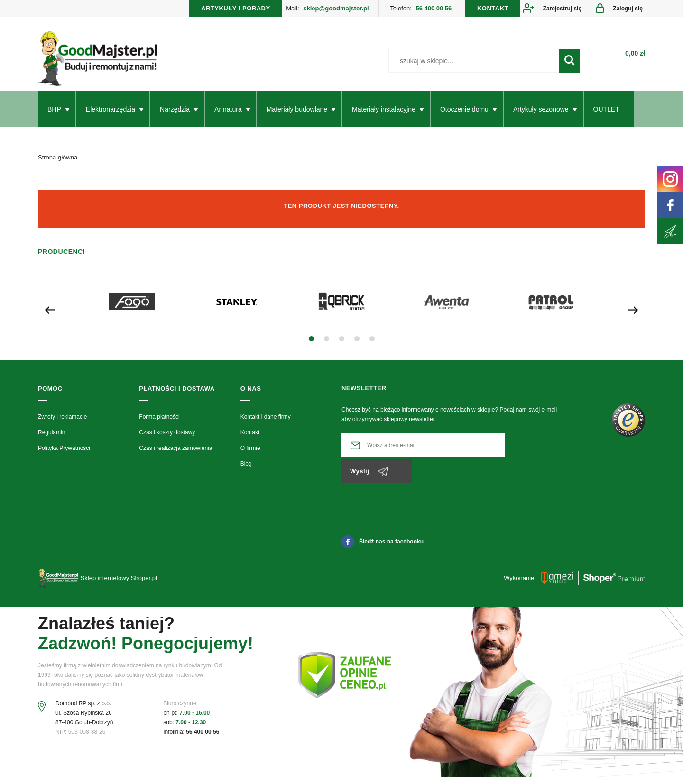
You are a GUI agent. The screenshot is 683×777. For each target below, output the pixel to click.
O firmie (250, 453)
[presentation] (50, 314)
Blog (246, 469)
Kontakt (250, 437)
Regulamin (51, 437)
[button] (311, 344)
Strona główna (57, 162)
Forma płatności (159, 422)
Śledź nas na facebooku (383, 521)
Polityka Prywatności (64, 453)
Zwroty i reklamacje (62, 422)
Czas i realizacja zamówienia (175, 453)
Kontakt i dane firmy (265, 422)
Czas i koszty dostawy (167, 437)
